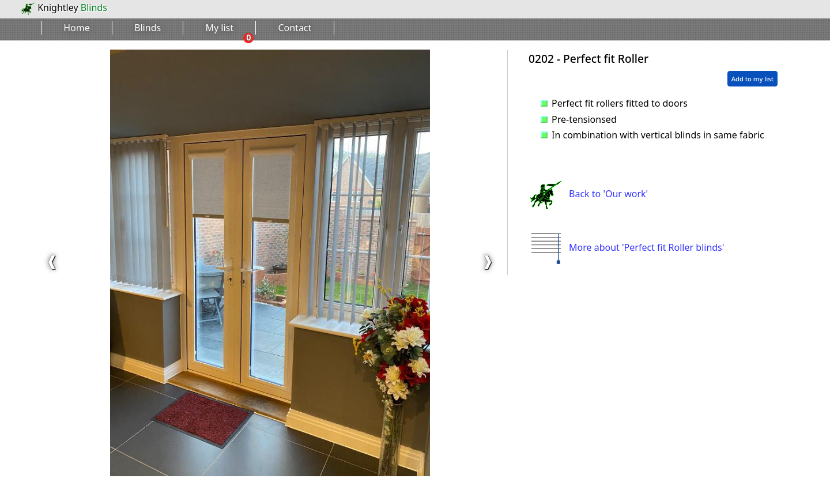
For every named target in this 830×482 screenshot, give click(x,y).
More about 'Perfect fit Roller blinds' (626, 247)
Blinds (147, 27)
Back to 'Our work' (588, 193)
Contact (294, 27)
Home (76, 27)
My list (220, 27)
